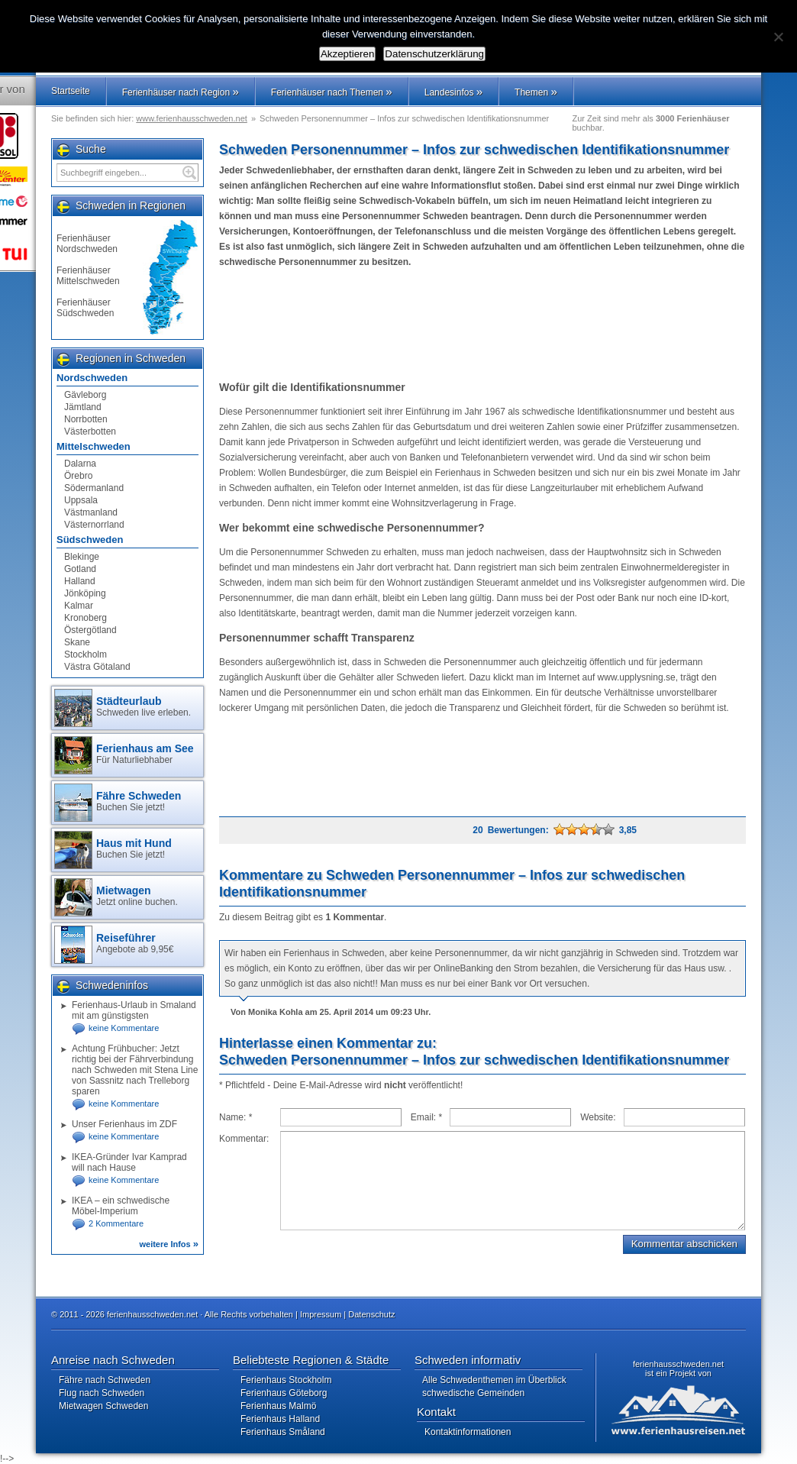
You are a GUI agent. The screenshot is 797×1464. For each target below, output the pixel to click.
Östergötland (90, 630)
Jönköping (85, 593)
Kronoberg (85, 617)
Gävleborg (85, 394)
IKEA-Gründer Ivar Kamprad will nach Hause (129, 1162)
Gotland (80, 569)
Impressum (320, 1314)
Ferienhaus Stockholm (285, 1380)
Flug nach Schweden (101, 1393)
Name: (235, 1117)
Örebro (78, 475)
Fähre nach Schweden (104, 1380)
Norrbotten (86, 419)
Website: (597, 1117)
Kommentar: (244, 1138)
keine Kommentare (124, 1028)
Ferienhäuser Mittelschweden (88, 275)
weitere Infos (168, 1244)
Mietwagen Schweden (103, 1406)
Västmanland (91, 512)
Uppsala (81, 500)
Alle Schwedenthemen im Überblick (494, 1380)
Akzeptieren (347, 54)
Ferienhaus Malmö (278, 1406)
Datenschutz (371, 1314)
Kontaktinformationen (467, 1432)
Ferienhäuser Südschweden (85, 307)
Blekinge (81, 556)
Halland (79, 581)
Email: (426, 1117)
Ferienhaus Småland (282, 1432)
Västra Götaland (97, 666)
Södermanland (94, 488)
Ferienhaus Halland (280, 1419)
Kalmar (78, 605)
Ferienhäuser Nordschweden (87, 243)
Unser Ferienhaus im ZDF (124, 1124)
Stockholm (85, 654)
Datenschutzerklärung (434, 54)
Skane (77, 642)
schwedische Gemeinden (473, 1393)
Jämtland (83, 407)
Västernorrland (94, 524)
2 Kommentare (116, 1223)
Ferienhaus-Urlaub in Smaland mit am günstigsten (134, 1010)
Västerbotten (90, 431)
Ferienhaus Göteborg (283, 1393)
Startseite (70, 91)
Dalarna (80, 463)
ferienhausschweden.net (678, 1364)
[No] (778, 36)
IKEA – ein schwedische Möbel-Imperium (120, 1206)
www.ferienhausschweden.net (191, 118)
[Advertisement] (481, 324)
